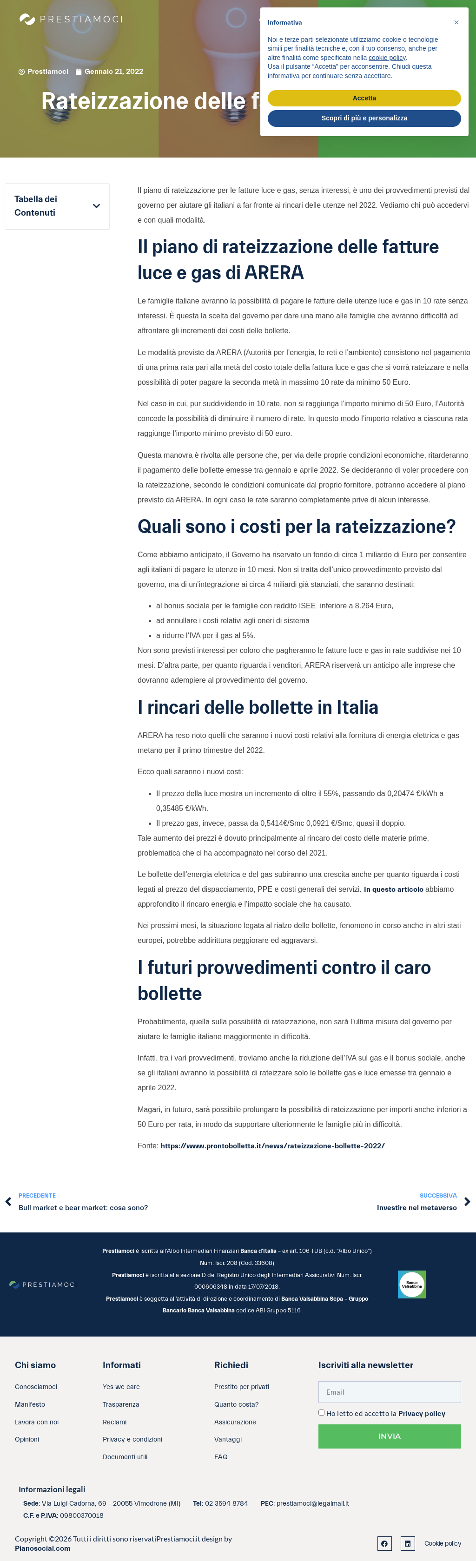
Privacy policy (421, 1414)
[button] (96, 206)
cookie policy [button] (387, 57)
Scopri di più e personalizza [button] (364, 118)
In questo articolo (393, 889)
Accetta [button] (365, 98)
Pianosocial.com (43, 1548)
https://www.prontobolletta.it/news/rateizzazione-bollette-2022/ (273, 1146)
